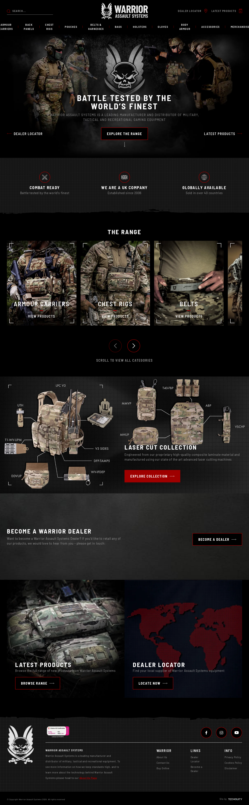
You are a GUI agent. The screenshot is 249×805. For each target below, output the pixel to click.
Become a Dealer (196, 769)
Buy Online (163, 768)
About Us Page (88, 777)
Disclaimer (231, 768)
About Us (162, 757)
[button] (115, 345)
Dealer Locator (195, 759)
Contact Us (163, 762)
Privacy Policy (233, 757)
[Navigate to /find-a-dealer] (153, 683)
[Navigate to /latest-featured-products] (37, 683)
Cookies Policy (233, 762)
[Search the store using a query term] (32, 11)
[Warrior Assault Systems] (124, 11)
